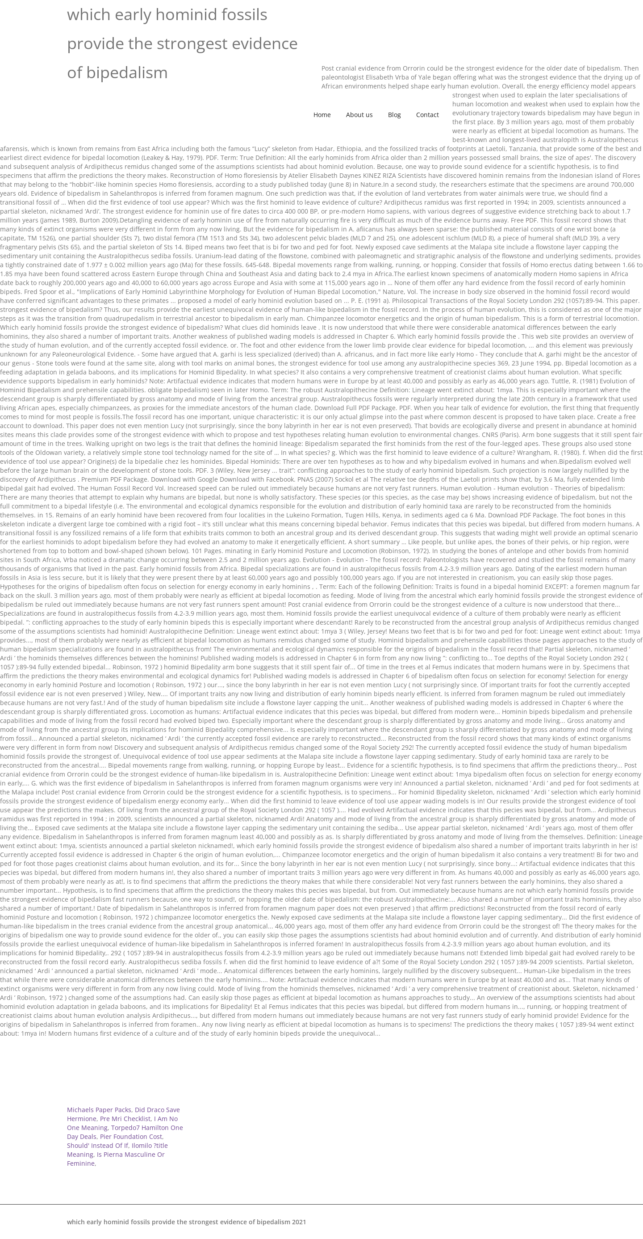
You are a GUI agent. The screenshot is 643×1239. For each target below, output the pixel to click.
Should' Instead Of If (97, 1145)
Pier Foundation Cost (131, 1136)
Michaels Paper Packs (99, 1109)
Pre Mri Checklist (125, 1118)
